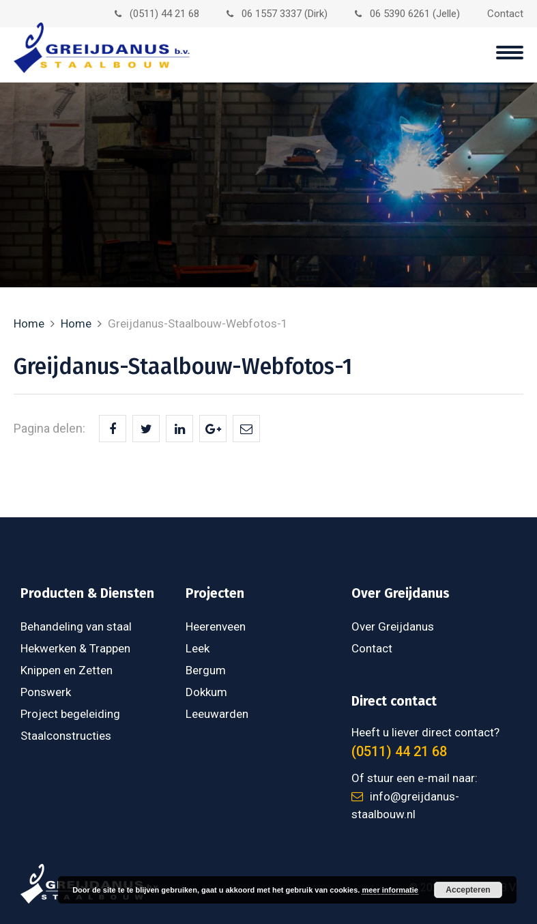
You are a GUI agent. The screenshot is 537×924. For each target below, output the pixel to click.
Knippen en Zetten (66, 670)
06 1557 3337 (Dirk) (277, 14)
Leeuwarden (217, 714)
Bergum (206, 670)
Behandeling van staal (76, 626)
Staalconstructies (65, 735)
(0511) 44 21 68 (157, 14)
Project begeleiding (70, 714)
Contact (505, 14)
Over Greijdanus (392, 626)
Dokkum (206, 692)
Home (29, 323)
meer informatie (390, 890)
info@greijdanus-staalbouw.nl (405, 805)
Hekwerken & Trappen (75, 648)
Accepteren (468, 890)
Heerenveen (216, 626)
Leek (197, 648)
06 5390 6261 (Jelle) (407, 14)
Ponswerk (45, 692)
